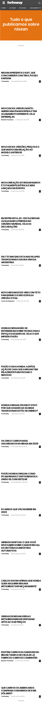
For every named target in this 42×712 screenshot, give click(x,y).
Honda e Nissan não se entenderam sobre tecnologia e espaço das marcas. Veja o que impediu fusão (20, 332)
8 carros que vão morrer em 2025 (18, 511)
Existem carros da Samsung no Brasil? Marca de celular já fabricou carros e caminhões (20, 654)
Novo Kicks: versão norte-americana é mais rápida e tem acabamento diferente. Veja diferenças (19, 112)
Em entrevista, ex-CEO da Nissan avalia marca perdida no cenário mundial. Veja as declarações (20, 222)
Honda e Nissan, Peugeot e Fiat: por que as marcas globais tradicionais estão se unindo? (19, 408)
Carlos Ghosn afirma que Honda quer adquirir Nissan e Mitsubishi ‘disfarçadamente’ (21, 583)
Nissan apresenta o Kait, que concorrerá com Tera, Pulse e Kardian (19, 75)
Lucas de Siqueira (7, 301)
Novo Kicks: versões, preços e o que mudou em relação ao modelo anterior (20, 149)
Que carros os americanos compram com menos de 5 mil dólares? (18, 690)
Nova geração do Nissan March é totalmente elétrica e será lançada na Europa (20, 185)
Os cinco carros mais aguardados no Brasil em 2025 (19, 442)
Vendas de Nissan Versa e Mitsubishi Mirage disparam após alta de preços (17, 619)
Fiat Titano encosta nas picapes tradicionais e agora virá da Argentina (20, 259)
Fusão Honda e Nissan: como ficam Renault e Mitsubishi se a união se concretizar (19, 476)
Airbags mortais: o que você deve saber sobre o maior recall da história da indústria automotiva (20, 546)
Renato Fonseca (7, 120)
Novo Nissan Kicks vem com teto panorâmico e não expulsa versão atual (20, 295)
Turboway (5, 81)
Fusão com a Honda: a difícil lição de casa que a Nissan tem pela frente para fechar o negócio (19, 371)
